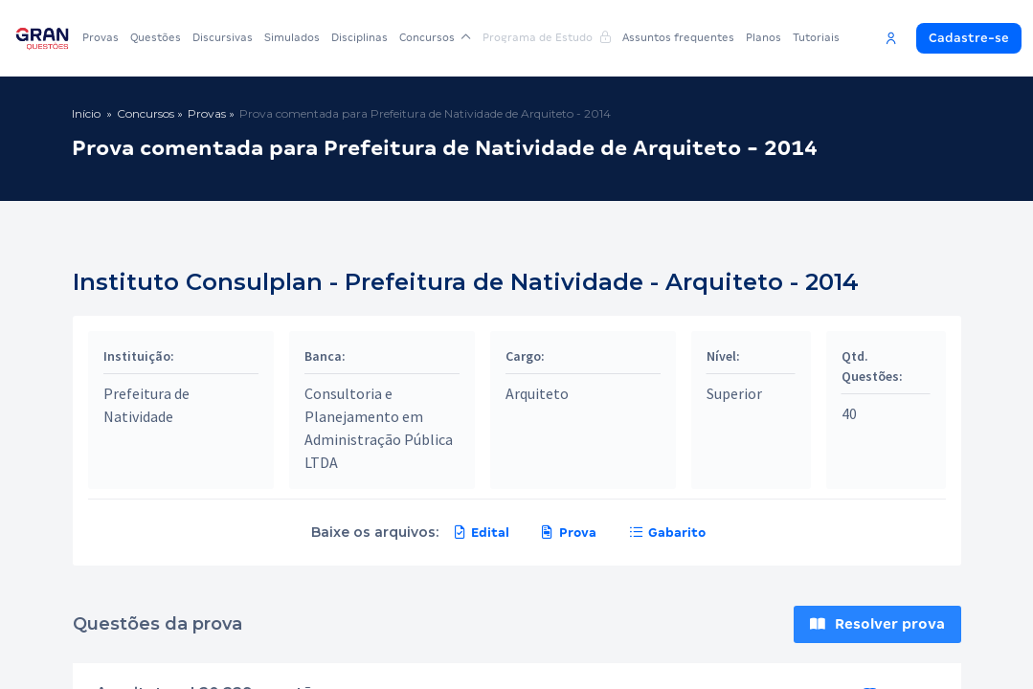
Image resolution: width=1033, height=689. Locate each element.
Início (86, 113)
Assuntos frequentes (678, 37)
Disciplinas (359, 37)
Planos (763, 37)
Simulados (292, 37)
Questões (155, 37)
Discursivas (222, 37)
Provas (100, 37)
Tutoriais (816, 37)
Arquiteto (537, 393)
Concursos (435, 37)
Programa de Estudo (547, 37)
